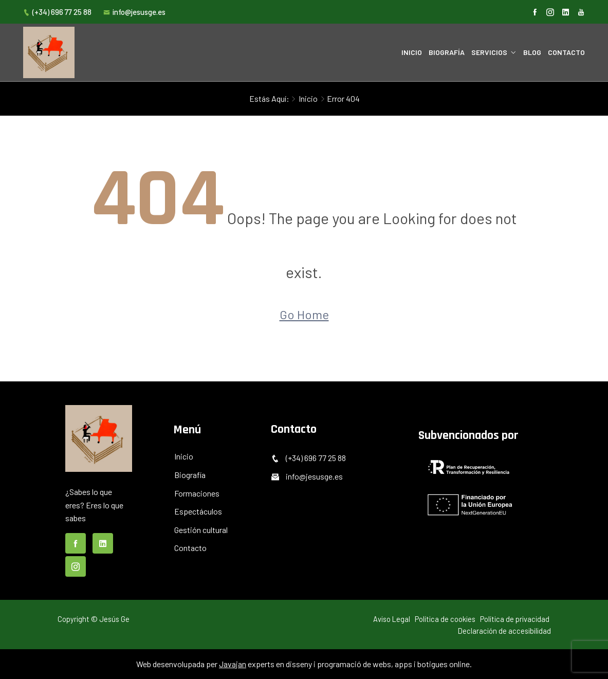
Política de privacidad (514, 618)
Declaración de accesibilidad (504, 630)
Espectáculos (198, 511)
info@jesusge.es (134, 11)
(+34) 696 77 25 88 (57, 11)
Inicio (411, 52)
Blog (532, 52)
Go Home (304, 314)
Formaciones (196, 493)
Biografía (447, 52)
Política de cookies (445, 618)
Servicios (489, 52)
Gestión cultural (201, 530)
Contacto (566, 52)
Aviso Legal (391, 618)
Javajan (232, 664)
